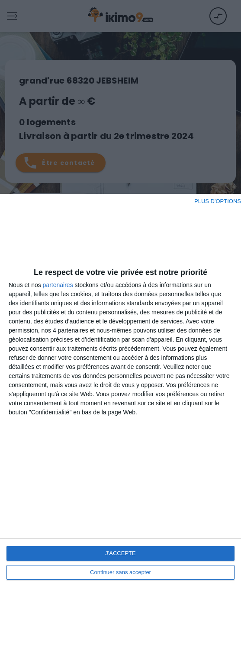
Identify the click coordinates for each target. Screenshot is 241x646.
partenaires (58, 285)
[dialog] (120, 420)
